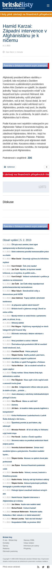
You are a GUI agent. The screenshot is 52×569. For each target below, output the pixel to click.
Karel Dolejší (17, 266)
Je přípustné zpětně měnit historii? (25, 305)
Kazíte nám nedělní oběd (30, 504)
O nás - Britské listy (10, 540)
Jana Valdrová (17, 298)
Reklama (6, 549)
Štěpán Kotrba (17, 355)
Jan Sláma (16, 504)
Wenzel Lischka (18, 519)
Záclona (15, 405)
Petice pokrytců (31, 351)
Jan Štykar (16, 465)
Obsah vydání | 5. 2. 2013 (17, 240)
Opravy (5, 546)
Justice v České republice (31, 437)
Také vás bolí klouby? (33, 519)
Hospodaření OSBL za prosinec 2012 (26, 522)
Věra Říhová (16, 401)
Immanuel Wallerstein (20, 512)
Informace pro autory (31, 546)
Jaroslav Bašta (17, 472)
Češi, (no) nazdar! (30, 266)
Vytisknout (9, 167)
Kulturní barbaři (29, 508)
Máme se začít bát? (29, 401)
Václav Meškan (17, 366)
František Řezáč (18, 351)
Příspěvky (27, 549)
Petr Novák (16, 437)
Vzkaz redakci (29, 543)
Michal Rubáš (17, 508)
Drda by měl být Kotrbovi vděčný (36, 480)
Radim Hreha (17, 480)
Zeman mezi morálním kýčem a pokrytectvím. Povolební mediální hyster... (23, 451)
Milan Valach (16, 291)
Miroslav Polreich (18, 430)
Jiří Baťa (15, 408)
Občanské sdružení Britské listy (29, 559)
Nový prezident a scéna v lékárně (25, 341)
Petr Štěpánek (17, 380)
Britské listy (21, 6)
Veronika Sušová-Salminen (22, 448)
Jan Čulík (15, 269)
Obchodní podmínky (10, 551)
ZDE (30, 158)
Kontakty (6, 543)
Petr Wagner (16, 326)
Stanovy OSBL (29, 540)
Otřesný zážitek (18, 323)
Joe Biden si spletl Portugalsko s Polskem (28, 362)
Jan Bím (15, 387)
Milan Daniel (16, 259)
